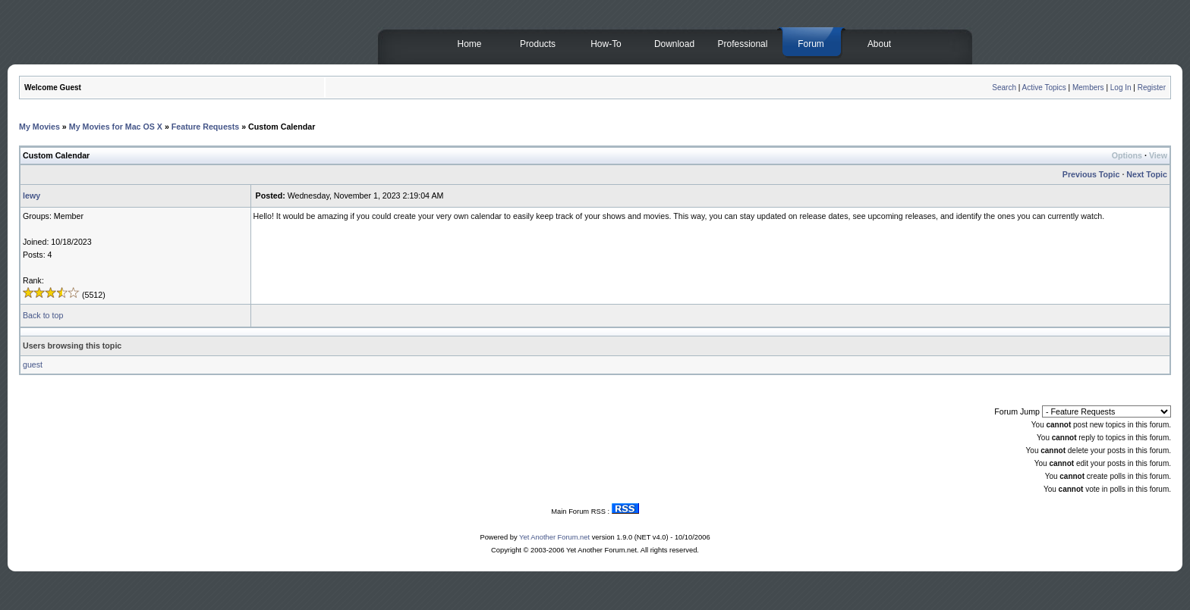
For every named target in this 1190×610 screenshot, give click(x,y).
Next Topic (1146, 174)
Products (538, 44)
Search (1004, 87)
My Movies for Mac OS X (115, 126)
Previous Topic (1091, 174)
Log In (1121, 87)
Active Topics (1044, 87)
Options (1127, 155)
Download (674, 44)
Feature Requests (205, 126)
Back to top (43, 315)
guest (32, 364)
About (879, 44)
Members (1088, 87)
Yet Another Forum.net (554, 537)
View (1158, 155)
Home (470, 44)
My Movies (39, 126)
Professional (743, 44)
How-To (606, 44)
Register (1152, 87)
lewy (31, 195)
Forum (811, 44)
